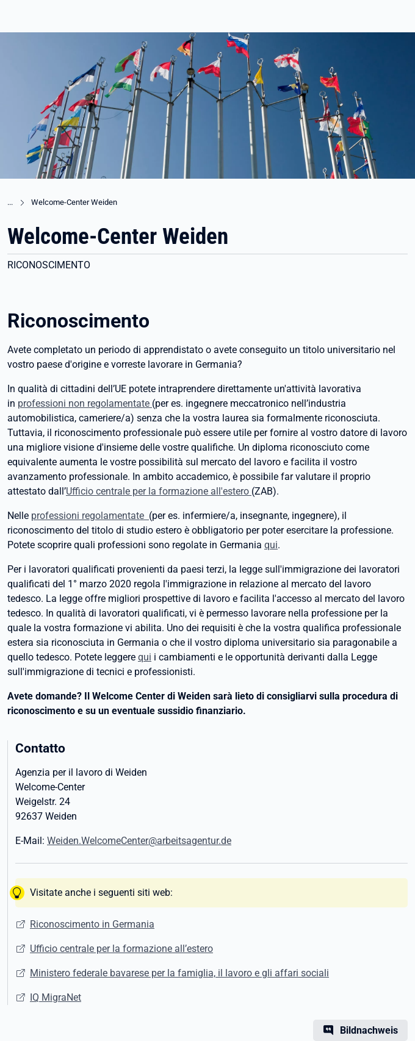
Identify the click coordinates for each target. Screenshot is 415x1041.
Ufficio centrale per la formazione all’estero (121, 948)
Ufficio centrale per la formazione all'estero (158, 491)
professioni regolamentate (90, 515)
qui (271, 545)
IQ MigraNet (55, 997)
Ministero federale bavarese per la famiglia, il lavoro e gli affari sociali (179, 973)
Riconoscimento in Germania (92, 924)
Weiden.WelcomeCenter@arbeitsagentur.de (139, 840)
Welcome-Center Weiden (74, 202)
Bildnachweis (369, 1030)
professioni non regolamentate (85, 403)
